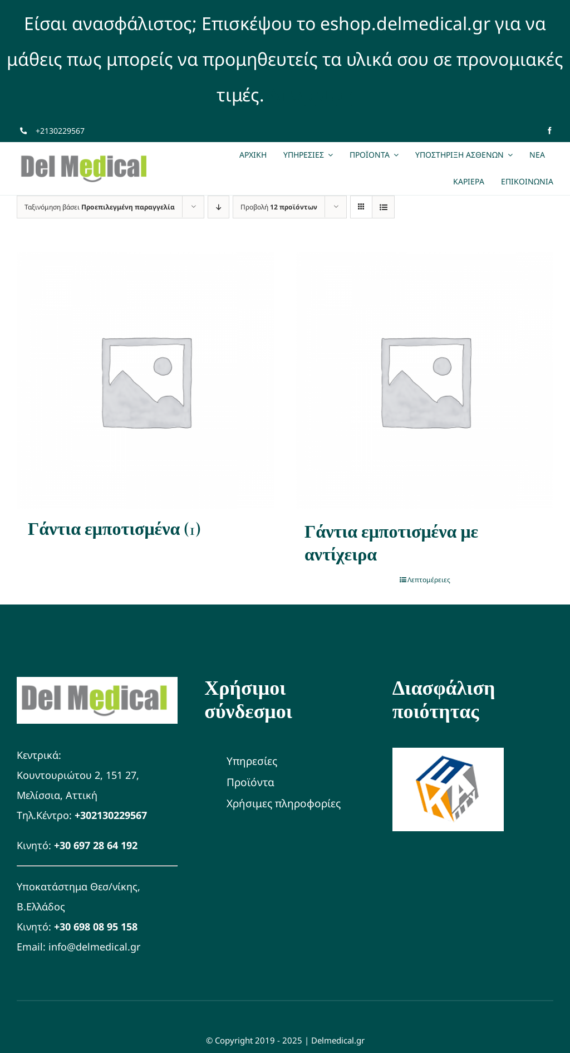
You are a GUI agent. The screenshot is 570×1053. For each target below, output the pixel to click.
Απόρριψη (311, 94)
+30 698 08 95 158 (95, 926)
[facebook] (549, 130)
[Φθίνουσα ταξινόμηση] (218, 207)
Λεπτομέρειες (428, 579)
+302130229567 (111, 815)
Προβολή (278, 207)
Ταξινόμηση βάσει (99, 207)
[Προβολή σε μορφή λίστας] (383, 207)
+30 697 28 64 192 (95, 845)
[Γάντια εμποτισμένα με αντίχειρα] (424, 380)
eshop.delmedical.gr (405, 23)
